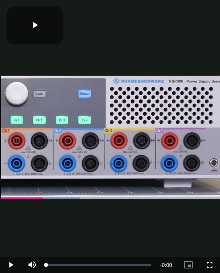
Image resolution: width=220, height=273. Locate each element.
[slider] (98, 265)
